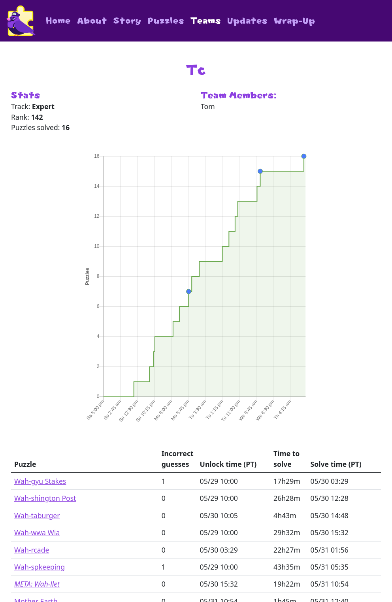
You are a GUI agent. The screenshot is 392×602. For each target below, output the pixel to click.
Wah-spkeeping (39, 567)
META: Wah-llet (37, 584)
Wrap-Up (294, 21)
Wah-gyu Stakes (40, 481)
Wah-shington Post (45, 498)
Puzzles (166, 21)
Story (127, 21)
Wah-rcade (31, 550)
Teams (205, 21)
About (92, 21)
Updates (247, 21)
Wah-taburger (37, 515)
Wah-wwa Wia (37, 532)
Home (58, 21)
